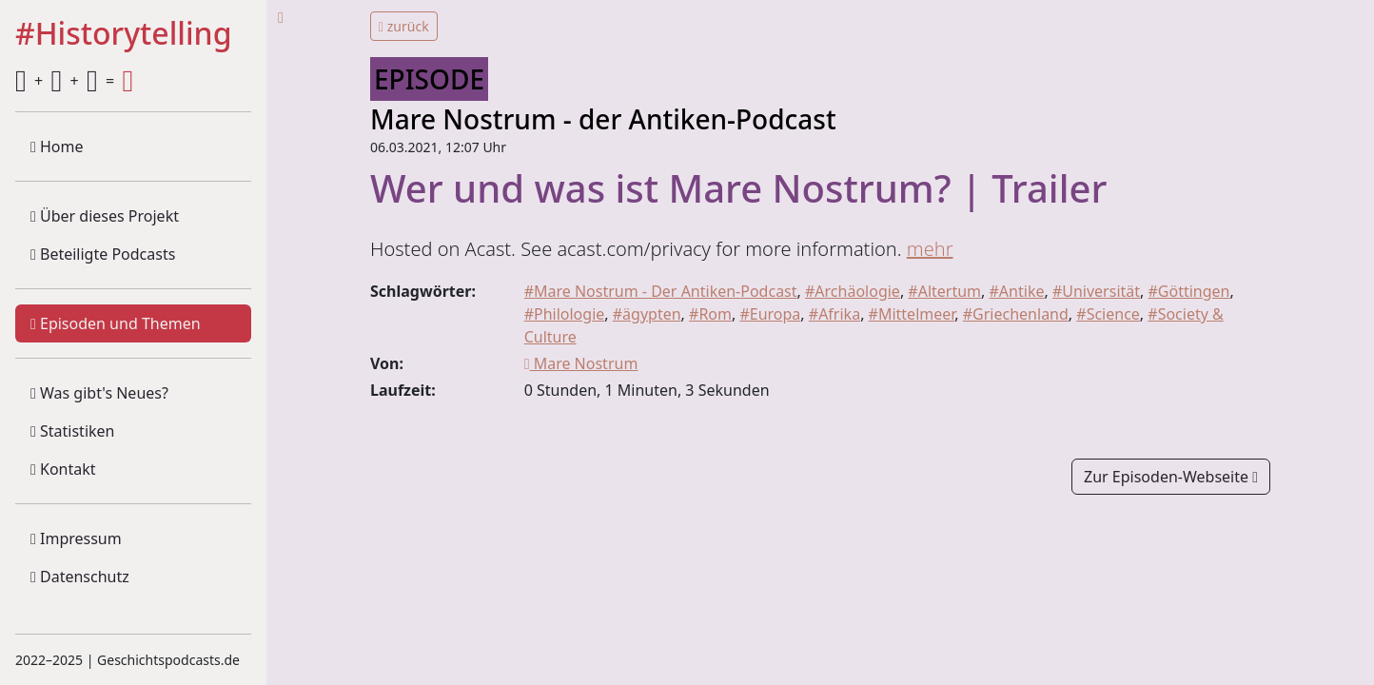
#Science (1108, 313)
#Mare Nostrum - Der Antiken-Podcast (660, 291)
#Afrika (834, 313)
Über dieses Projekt (104, 216)
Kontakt (63, 469)
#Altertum (944, 291)
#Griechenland (1016, 313)
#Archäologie (852, 291)
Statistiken (72, 431)
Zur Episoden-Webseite (1171, 476)
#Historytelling (123, 34)
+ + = (74, 81)
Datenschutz (79, 576)
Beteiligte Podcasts (102, 254)
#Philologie (564, 313)
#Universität (1096, 291)
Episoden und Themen (115, 323)
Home (57, 146)
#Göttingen (1189, 291)
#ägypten (647, 313)
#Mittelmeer (912, 313)
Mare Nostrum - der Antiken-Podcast (603, 119)
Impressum (76, 538)
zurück (404, 26)
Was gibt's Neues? (99, 392)
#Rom (710, 313)
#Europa (769, 313)
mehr (930, 249)
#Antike (1017, 291)
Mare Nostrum (581, 363)
